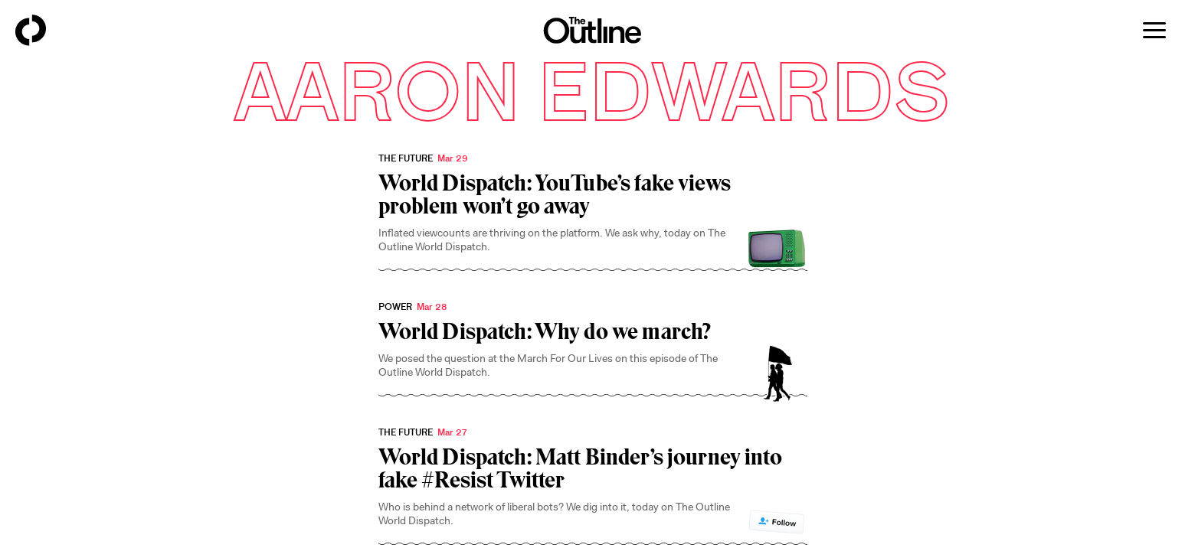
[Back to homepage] (30, 30)
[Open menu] (1154, 30)
